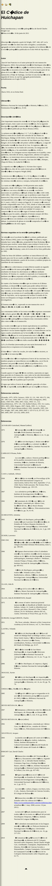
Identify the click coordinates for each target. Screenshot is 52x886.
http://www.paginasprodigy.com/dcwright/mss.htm (33, 803)
